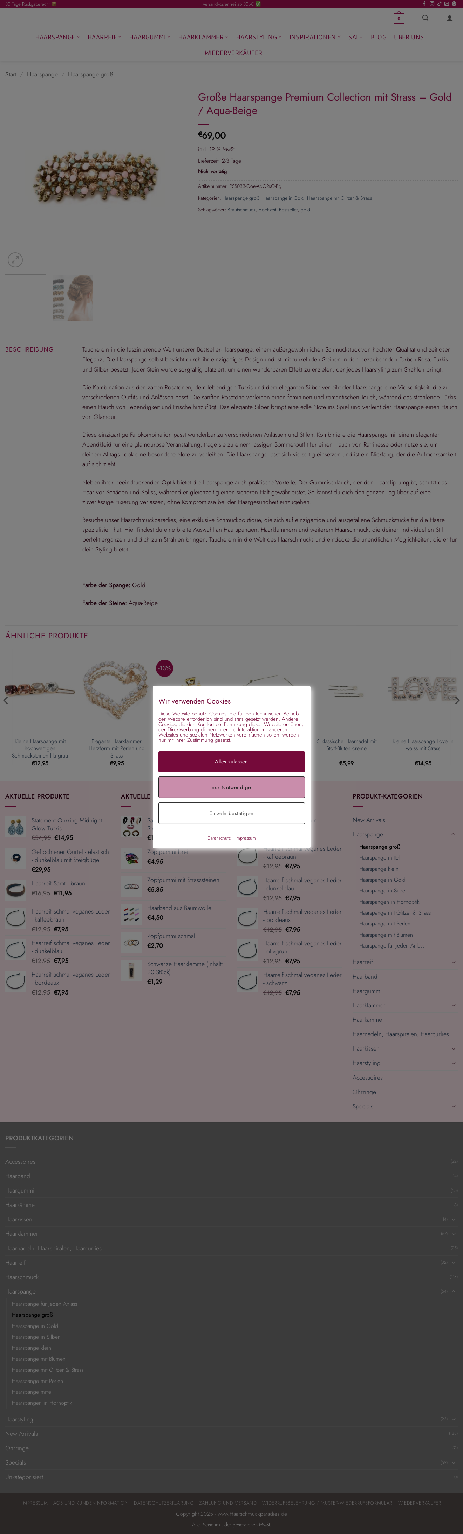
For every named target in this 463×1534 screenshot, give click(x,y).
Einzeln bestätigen (231, 813)
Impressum (246, 838)
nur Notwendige (231, 787)
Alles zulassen (231, 762)
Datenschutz (219, 838)
